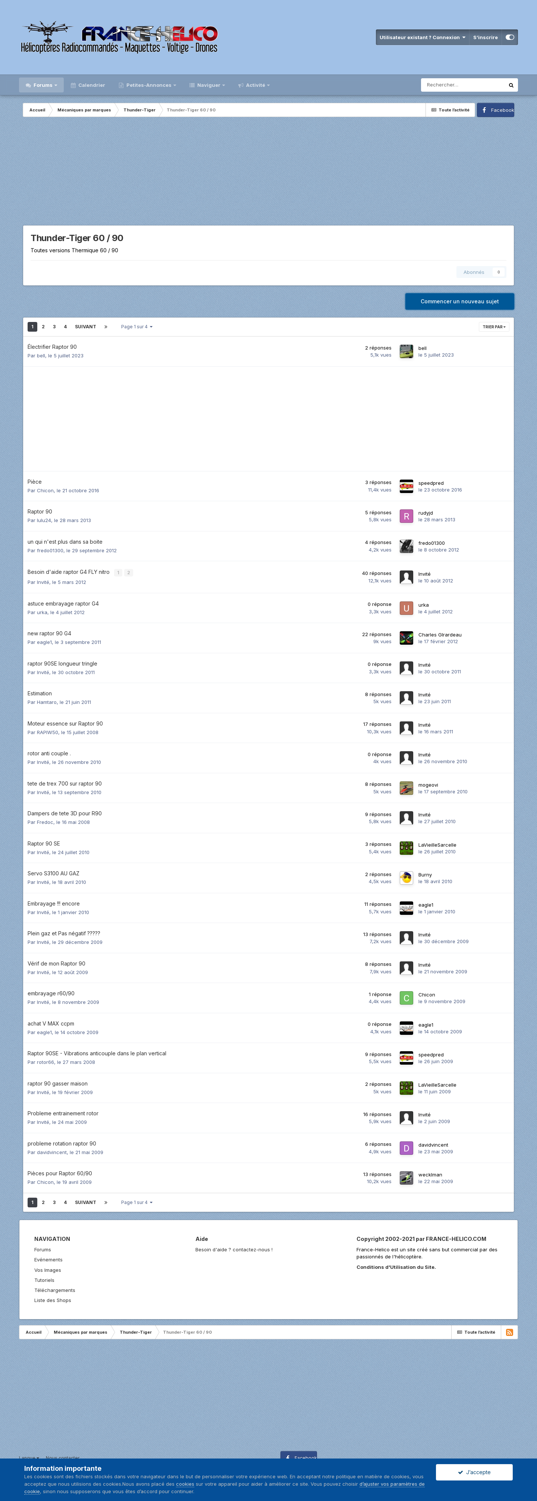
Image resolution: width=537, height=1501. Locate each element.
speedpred (431, 483)
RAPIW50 (47, 731)
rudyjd (425, 513)
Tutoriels (44, 1279)
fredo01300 (50, 550)
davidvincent (52, 1151)
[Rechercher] (463, 85)
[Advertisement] (268, 173)
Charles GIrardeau (440, 633)
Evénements (48, 1258)
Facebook (502, 110)
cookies (185, 1484)
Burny (425, 873)
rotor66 (45, 1061)
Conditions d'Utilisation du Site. (396, 1265)
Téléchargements (54, 1289)
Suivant (85, 326)
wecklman (430, 1173)
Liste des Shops (52, 1299)
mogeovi (428, 783)
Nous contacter (62, 1456)
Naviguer (209, 85)
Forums (43, 85)
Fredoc (45, 821)
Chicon (45, 490)
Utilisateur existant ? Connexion (422, 37)
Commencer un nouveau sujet (460, 301)
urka (42, 611)
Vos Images (47, 1268)
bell (41, 355)
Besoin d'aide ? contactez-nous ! (234, 1248)
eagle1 (44, 641)
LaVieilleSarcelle (437, 843)
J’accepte (474, 1472)
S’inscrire (485, 37)
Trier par (494, 327)
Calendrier (91, 85)
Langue (29, 1456)
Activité (255, 85)
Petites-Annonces (149, 85)
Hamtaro (47, 701)
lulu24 (44, 520)
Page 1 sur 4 (137, 326)
